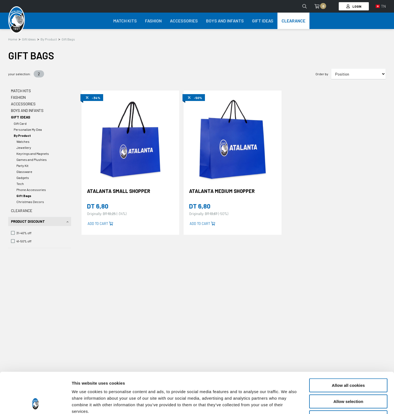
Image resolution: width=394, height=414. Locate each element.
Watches (23, 141)
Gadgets (22, 178)
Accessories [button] (184, 20)
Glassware (24, 171)
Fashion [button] (153, 20)
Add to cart (100, 223)
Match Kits (21, 90)
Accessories (23, 104)
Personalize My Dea (28, 129)
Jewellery (23, 147)
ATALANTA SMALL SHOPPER (118, 191)
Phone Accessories (31, 190)
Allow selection (348, 363)
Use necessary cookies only (348, 379)
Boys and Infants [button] (225, 20)
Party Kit (22, 165)
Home (12, 39)
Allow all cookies (348, 347)
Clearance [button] (293, 20)
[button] (381, 6)
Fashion (18, 97)
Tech (20, 184)
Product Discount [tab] (28, 221)
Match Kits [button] (125, 20)
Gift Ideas (29, 39)
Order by (321, 74)
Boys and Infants (27, 110)
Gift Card (20, 123)
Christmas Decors (30, 202)
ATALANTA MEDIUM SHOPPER (222, 191)
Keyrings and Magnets (32, 153)
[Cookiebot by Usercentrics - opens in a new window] (35, 403)
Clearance (21, 210)
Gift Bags (68, 39)
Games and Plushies (31, 159)
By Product (48, 39)
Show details (287, 403)
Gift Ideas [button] (262, 20)
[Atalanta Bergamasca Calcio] (16, 20)
